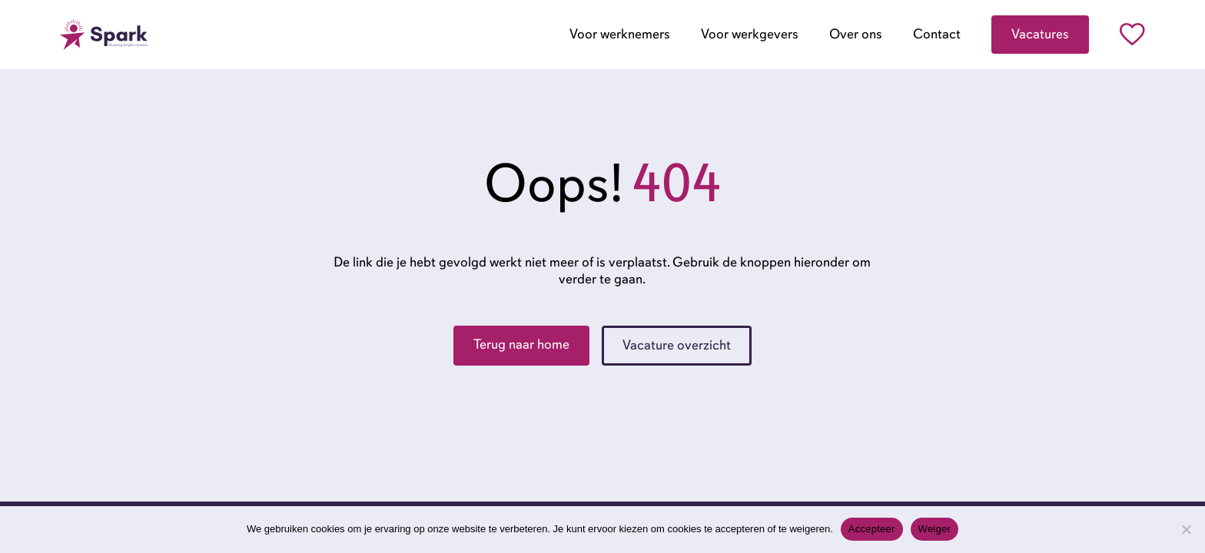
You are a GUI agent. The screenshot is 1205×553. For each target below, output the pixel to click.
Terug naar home (521, 344)
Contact (937, 33)
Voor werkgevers (749, 33)
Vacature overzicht (676, 344)
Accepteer (871, 529)
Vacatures (1040, 33)
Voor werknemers (619, 33)
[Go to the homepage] (104, 34)
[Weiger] (1185, 529)
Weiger (934, 529)
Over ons (855, 33)
